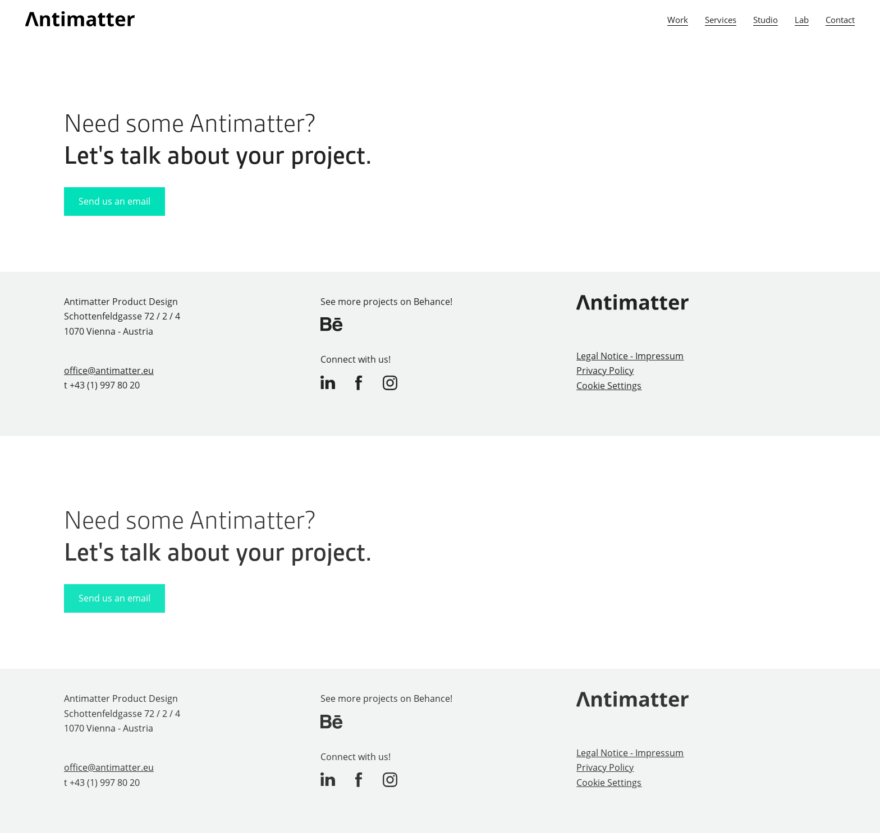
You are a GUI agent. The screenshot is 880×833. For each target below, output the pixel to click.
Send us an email (114, 201)
